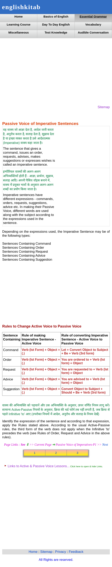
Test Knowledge (56, 32)
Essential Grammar (93, 16)
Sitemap (104, 107)
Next (105, 444)
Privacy (61, 552)
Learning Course (18, 24)
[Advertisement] (56, 71)
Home (18, 16)
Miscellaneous (18, 32)
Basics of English (55, 16)
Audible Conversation (93, 32)
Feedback (76, 552)
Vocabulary (93, 24)
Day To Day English (56, 24)
